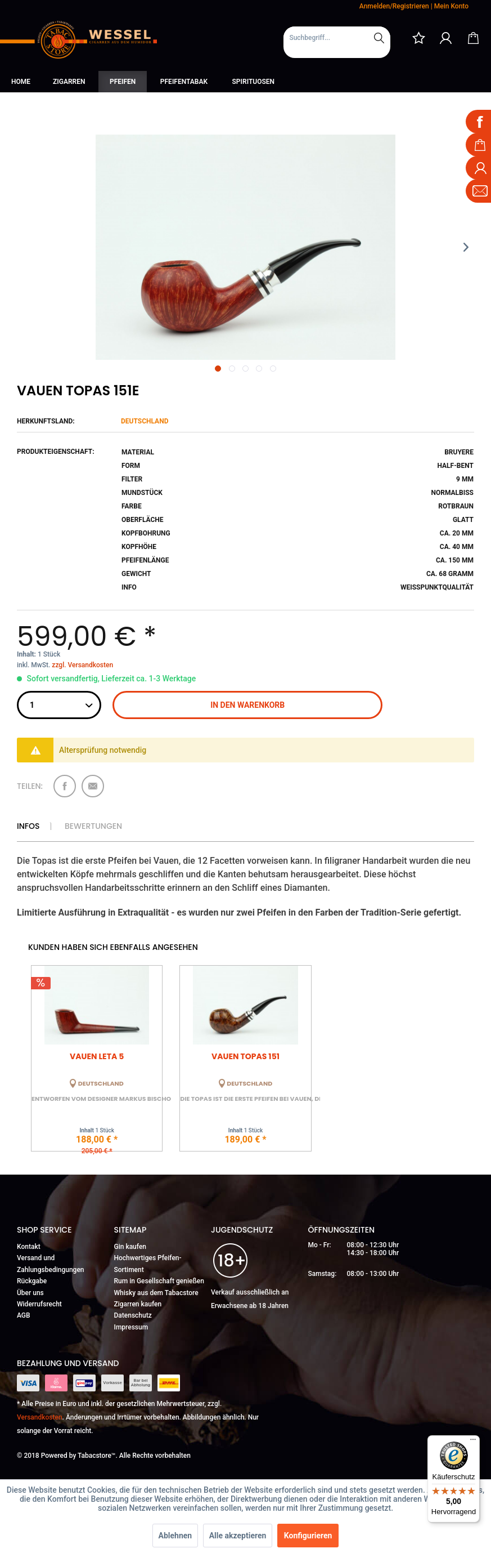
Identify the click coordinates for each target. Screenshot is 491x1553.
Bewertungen (93, 826)
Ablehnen (175, 1535)
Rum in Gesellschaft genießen (159, 1281)
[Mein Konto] (446, 37)
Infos (28, 826)
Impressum (131, 1327)
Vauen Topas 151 (245, 1056)
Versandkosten (39, 1417)
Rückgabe (32, 1281)
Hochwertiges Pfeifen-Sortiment (148, 1263)
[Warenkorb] (473, 37)
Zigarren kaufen (138, 1304)
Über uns (30, 1293)
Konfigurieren (308, 1535)
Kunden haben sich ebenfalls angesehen (113, 947)
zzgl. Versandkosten (82, 665)
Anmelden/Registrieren (394, 6)
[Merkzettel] (418, 37)
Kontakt (28, 1247)
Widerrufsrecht (39, 1304)
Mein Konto (451, 6)
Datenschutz (133, 1315)
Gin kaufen (130, 1247)
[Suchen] (379, 37)
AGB (23, 1315)
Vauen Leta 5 (97, 1056)
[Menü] (473, 1442)
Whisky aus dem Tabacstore (156, 1293)
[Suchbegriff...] (336, 37)
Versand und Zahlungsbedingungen (50, 1263)
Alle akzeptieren (238, 1535)
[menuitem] (336, 42)
